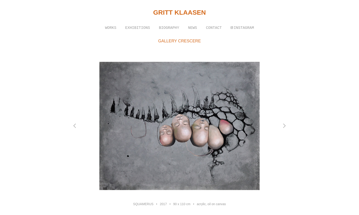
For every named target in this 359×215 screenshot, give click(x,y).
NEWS (192, 28)
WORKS (110, 28)
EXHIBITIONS (137, 28)
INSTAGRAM (244, 28)
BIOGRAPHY (169, 28)
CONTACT (214, 28)
